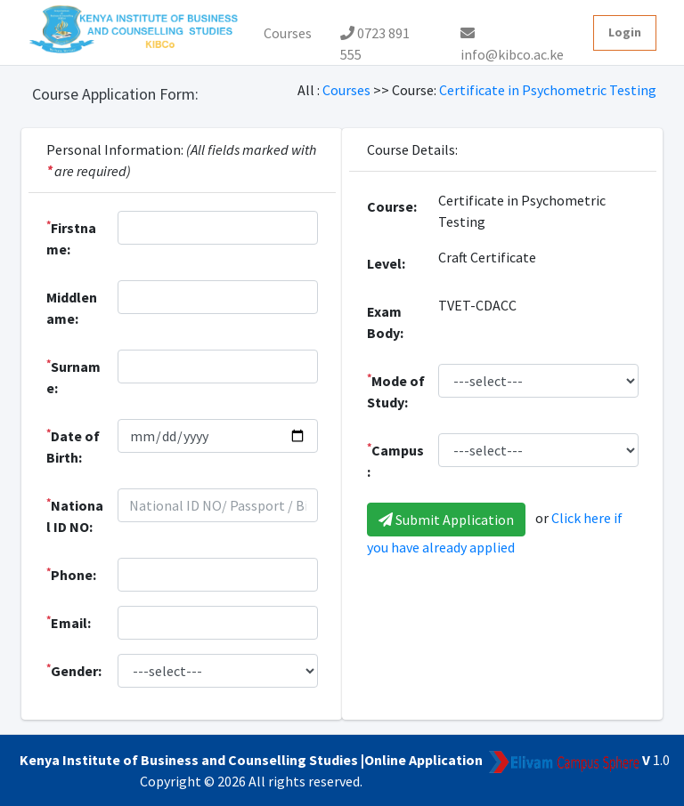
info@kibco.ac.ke (512, 38)
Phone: (71, 574)
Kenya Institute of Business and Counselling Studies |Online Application (251, 760)
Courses (288, 33)
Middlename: (71, 307)
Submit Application (446, 519)
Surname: (73, 376)
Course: (392, 206)
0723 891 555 (375, 37)
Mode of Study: (396, 390)
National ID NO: (74, 515)
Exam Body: (385, 322)
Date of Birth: (73, 445)
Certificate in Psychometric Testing (547, 90)
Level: (386, 263)
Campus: (395, 459)
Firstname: (71, 237)
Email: (68, 622)
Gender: (74, 670)
